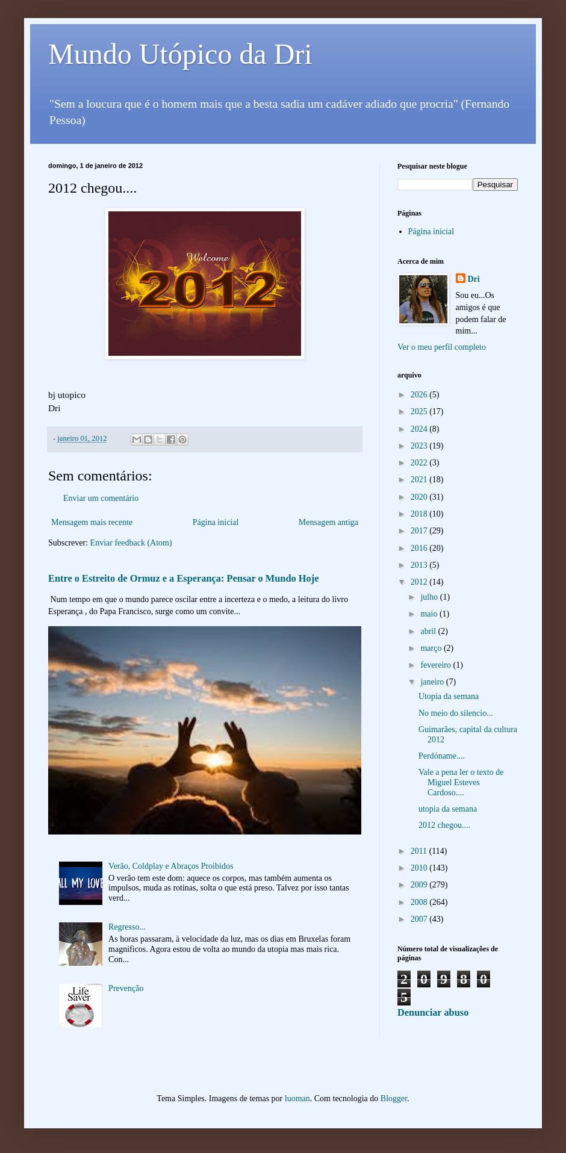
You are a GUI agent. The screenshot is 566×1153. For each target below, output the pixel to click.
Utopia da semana (448, 696)
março (431, 648)
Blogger (394, 1098)
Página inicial (216, 522)
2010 (420, 867)
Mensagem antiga (328, 522)
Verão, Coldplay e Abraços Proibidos (170, 866)
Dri (474, 279)
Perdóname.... (441, 755)
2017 (420, 530)
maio (430, 613)
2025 (420, 411)
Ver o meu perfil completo (441, 347)
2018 (420, 513)
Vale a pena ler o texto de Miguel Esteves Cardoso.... (461, 782)
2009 (420, 884)
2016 (420, 548)
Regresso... (127, 926)
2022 (420, 462)
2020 (420, 497)
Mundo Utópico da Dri (180, 54)
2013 (420, 565)
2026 (420, 394)
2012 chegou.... (444, 825)
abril (429, 631)
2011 (420, 851)
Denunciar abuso (432, 1012)
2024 (420, 429)
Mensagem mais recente (91, 522)
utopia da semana (447, 808)
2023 (420, 445)
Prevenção (125, 988)
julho (430, 596)
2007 (420, 919)
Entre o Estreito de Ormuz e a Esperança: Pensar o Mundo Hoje (183, 578)
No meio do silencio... (455, 713)
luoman (297, 1098)
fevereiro (436, 665)
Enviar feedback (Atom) (131, 542)
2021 (420, 479)
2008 (420, 902)
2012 (420, 581)
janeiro (433, 681)
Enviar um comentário (100, 498)
